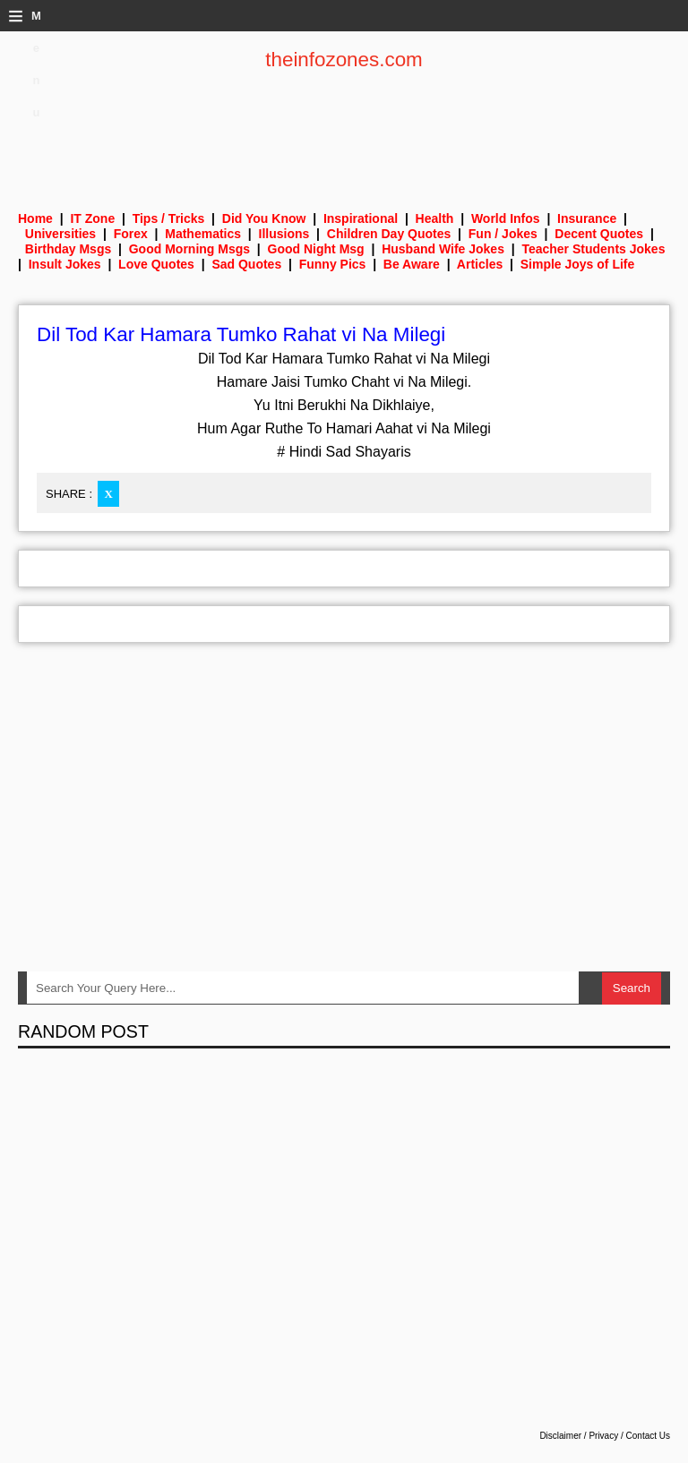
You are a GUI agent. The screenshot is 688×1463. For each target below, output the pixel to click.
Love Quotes (156, 264)
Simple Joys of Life (577, 264)
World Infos (505, 218)
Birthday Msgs (68, 249)
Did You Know (264, 218)
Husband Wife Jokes (443, 249)
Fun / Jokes (503, 234)
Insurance (586, 218)
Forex (131, 234)
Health (435, 218)
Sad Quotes (246, 264)
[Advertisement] (344, 130)
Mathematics (203, 234)
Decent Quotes (599, 234)
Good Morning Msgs (189, 249)
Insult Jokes (65, 264)
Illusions (284, 234)
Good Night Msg (316, 249)
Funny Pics (332, 264)
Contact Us (648, 1436)
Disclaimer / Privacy (578, 1436)
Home (35, 218)
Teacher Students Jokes (593, 249)
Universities (60, 234)
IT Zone (92, 218)
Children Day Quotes (389, 234)
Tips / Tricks (169, 218)
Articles (480, 264)
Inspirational (360, 218)
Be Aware (411, 264)
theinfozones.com (344, 59)
